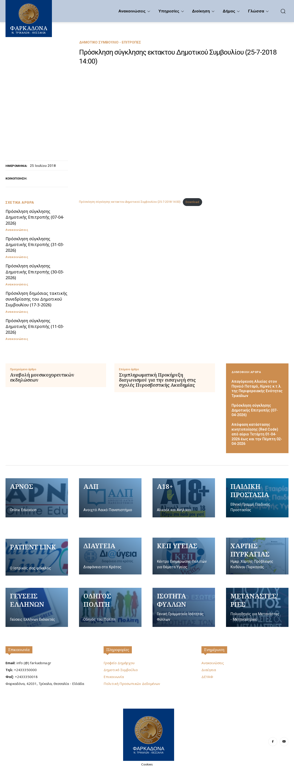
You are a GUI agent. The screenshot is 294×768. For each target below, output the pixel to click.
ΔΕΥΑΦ (207, 676)
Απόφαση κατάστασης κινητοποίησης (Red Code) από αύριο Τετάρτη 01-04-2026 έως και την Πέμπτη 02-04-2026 (257, 434)
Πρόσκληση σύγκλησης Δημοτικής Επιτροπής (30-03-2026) (35, 271)
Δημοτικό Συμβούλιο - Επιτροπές (110, 42)
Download (192, 202)
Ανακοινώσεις (17, 229)
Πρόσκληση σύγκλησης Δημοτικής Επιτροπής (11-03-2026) (35, 326)
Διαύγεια (208, 669)
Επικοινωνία (19, 649)
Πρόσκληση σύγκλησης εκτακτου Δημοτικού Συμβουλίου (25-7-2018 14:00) (130, 202)
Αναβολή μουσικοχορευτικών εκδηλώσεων (42, 377)
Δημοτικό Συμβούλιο (121, 669)
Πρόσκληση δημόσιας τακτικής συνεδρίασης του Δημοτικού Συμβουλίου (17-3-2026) (36, 298)
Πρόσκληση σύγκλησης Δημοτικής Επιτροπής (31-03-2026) (35, 244)
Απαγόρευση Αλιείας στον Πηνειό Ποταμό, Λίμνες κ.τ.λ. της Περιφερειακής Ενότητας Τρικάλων (257, 388)
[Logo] (148, 734)
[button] (282, 11)
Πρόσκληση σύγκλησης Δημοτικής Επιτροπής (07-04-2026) (35, 217)
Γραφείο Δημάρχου (119, 663)
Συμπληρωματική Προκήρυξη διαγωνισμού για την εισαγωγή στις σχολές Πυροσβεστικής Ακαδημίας (157, 380)
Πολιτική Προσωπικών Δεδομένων (132, 683)
